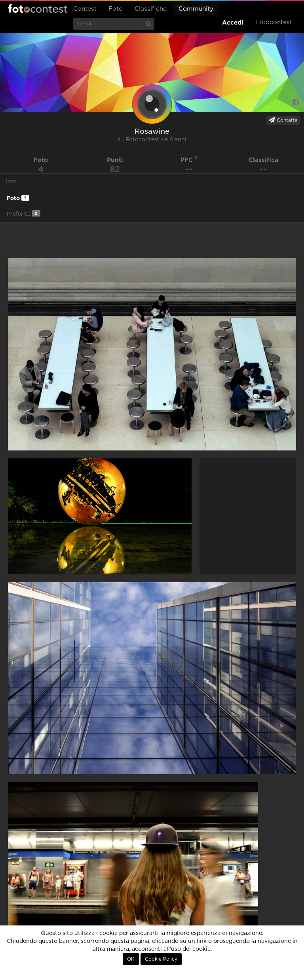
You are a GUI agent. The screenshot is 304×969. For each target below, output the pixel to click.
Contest (85, 9)
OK (131, 959)
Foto (115, 9)
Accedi (232, 22)
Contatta (283, 120)
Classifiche (151, 9)
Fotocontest (37, 8)
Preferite (23, 213)
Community (196, 9)
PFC (189, 159)
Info (11, 181)
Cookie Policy (161, 959)
